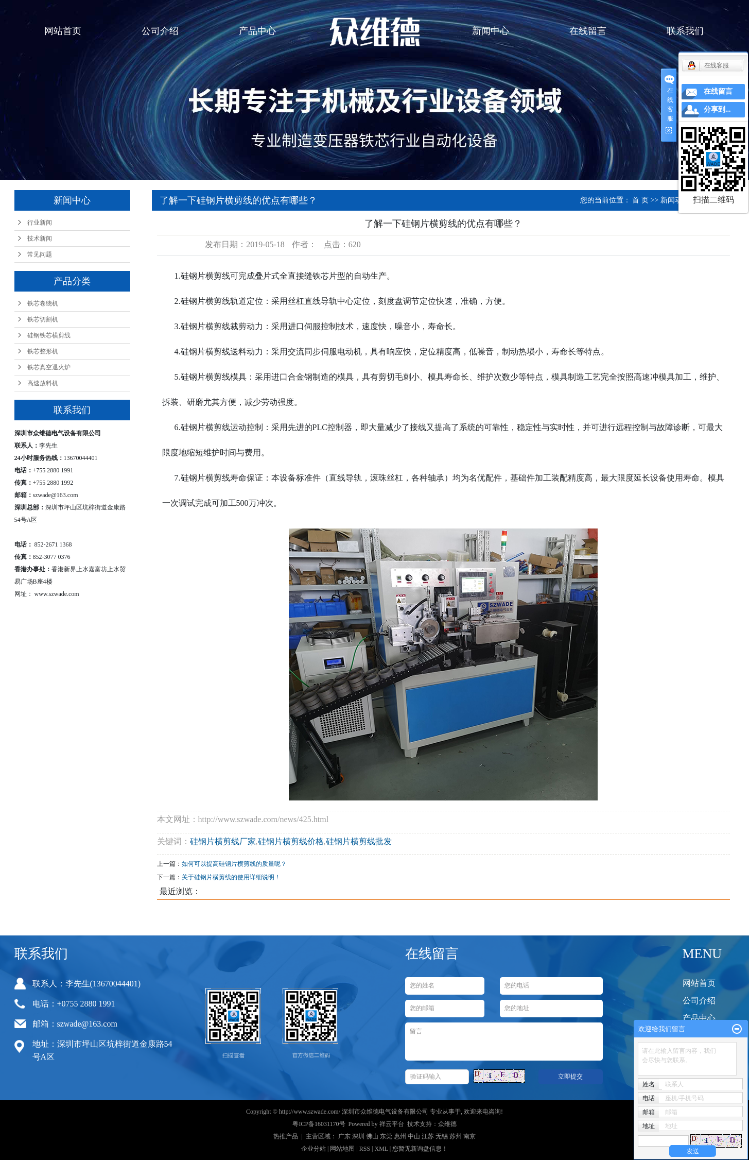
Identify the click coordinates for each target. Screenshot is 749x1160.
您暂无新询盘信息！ (420, 1148)
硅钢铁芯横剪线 (49, 335)
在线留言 (587, 31)
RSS (364, 1148)
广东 (344, 1136)
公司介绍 (160, 31)
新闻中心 (490, 31)
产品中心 (257, 31)
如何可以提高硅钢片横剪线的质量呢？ (234, 863)
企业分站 (313, 1148)
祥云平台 (391, 1124)
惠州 (400, 1136)
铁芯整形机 (42, 351)
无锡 (442, 1136)
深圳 (358, 1136)
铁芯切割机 (42, 319)
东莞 (386, 1136)
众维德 (447, 1124)
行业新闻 (39, 222)
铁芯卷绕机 (42, 303)
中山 (414, 1136)
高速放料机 (42, 383)
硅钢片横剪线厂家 (223, 841)
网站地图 (342, 1148)
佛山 (372, 1136)
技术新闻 (39, 238)
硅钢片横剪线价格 (291, 841)
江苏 (428, 1136)
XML (381, 1148)
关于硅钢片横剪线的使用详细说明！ (231, 877)
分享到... (717, 109)
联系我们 (685, 31)
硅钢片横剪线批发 (359, 841)
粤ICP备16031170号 (318, 1124)
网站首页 (62, 31)
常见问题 (39, 254)
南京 (469, 1136)
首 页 (640, 200)
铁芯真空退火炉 (49, 367)
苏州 (455, 1136)
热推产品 (285, 1136)
